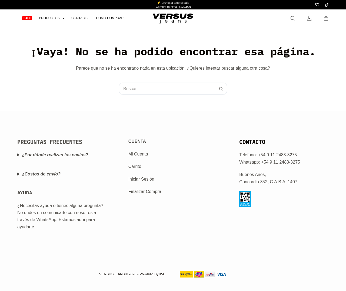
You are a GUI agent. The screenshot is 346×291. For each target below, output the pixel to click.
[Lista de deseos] (317, 5)
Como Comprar (110, 18)
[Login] (309, 18)
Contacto (80, 18)
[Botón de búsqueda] (221, 89)
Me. (162, 274)
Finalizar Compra (144, 191)
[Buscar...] (167, 89)
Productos (53, 18)
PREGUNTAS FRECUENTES (49, 142)
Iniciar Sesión (141, 179)
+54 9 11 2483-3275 (280, 162)
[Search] (292, 18)
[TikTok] (327, 5)
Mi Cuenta (138, 154)
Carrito (134, 166)
